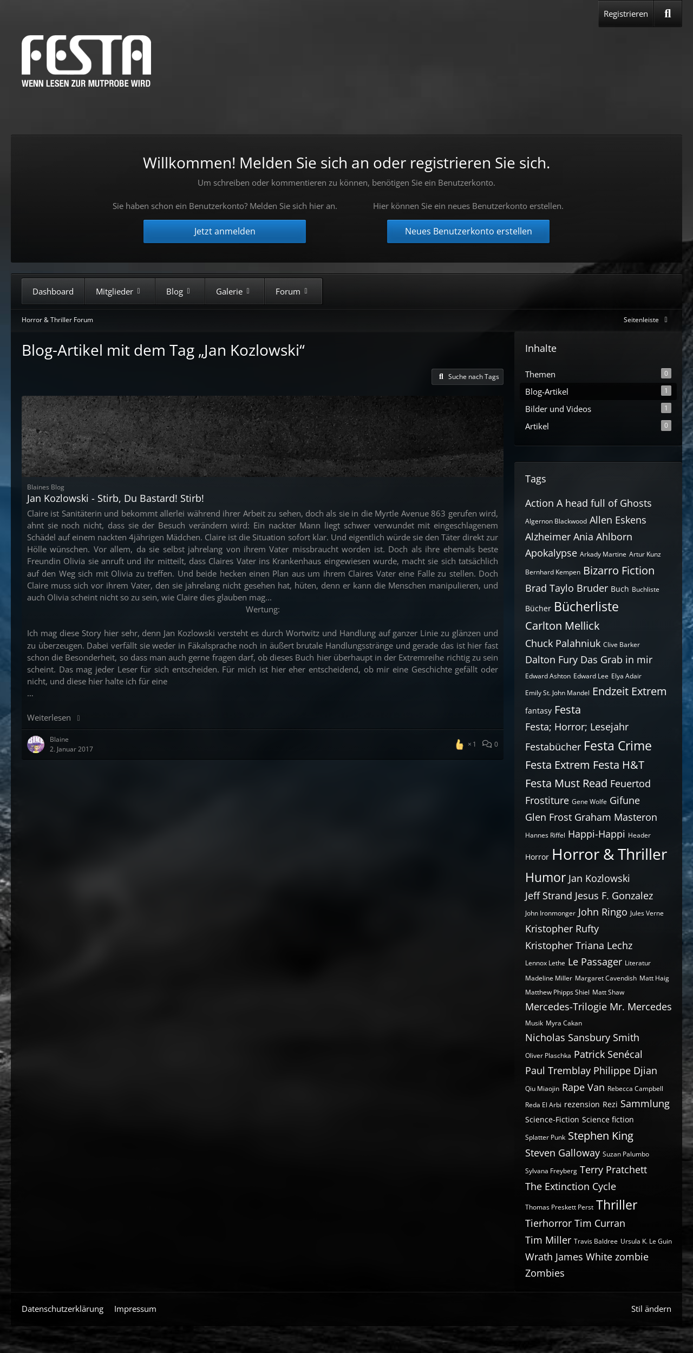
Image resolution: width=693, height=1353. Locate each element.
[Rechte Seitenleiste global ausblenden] (647, 319)
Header (639, 835)
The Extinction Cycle (570, 1186)
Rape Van (583, 1087)
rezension (582, 1104)
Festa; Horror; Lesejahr (577, 726)
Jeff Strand (548, 895)
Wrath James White (568, 1256)
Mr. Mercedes (641, 1006)
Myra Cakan (564, 1023)
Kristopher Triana (564, 945)
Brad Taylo (549, 587)
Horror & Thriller (609, 854)
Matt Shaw (608, 992)
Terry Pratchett (613, 1169)
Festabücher (553, 746)
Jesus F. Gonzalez (614, 895)
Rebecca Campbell (635, 1088)
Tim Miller (548, 1239)
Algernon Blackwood (556, 521)
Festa (567, 709)
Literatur (638, 963)
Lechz (619, 945)
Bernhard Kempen (552, 572)
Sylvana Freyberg (551, 1170)
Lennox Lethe (545, 963)
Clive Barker (621, 644)
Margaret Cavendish (606, 978)
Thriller (616, 1204)
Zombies (545, 1272)
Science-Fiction (552, 1119)
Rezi (610, 1104)
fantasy (538, 710)
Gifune (625, 800)
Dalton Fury (551, 659)
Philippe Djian (625, 1070)
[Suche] (668, 14)
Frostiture (547, 800)
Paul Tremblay (558, 1070)
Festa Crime (618, 745)
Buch (620, 589)
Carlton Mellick (562, 625)
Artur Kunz (645, 554)
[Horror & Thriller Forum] (86, 61)
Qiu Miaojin (542, 1088)
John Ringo (602, 911)
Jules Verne (647, 913)
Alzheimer (548, 536)
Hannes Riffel (545, 835)
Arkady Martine (603, 554)
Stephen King (600, 1135)
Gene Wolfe (589, 801)
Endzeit (610, 691)
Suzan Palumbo (626, 1154)
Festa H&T (618, 764)
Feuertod (630, 783)
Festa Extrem (557, 764)
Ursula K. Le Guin (646, 1241)
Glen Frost (548, 817)
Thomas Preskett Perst (559, 1207)
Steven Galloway (562, 1152)
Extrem (649, 691)
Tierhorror (548, 1223)
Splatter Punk (545, 1137)
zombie (632, 1256)
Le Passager (595, 961)
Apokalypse (551, 552)
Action (539, 502)
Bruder (592, 587)
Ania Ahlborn (602, 536)
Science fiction (608, 1119)
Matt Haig (654, 978)
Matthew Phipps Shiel (557, 992)
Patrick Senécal (608, 1054)
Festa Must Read (566, 783)
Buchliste (645, 589)
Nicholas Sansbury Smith (582, 1037)
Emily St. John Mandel (557, 692)
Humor (545, 877)
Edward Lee (591, 676)
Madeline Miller (548, 978)
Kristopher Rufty (562, 928)
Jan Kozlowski (599, 878)
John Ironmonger (550, 913)
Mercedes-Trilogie (566, 1006)
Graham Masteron (615, 817)
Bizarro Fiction (619, 570)
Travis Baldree (596, 1241)
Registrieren (626, 13)
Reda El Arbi (543, 1104)
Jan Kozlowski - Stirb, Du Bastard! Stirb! (115, 498)
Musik (534, 1023)
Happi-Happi (596, 833)
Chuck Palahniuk (562, 643)
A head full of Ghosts (604, 502)
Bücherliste (586, 606)
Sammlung (645, 1103)
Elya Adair (626, 676)
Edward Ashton (548, 676)
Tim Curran (599, 1223)
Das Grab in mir (616, 659)
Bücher (538, 608)
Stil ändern (651, 1308)
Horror (537, 857)
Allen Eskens (618, 519)
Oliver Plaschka (548, 1055)
